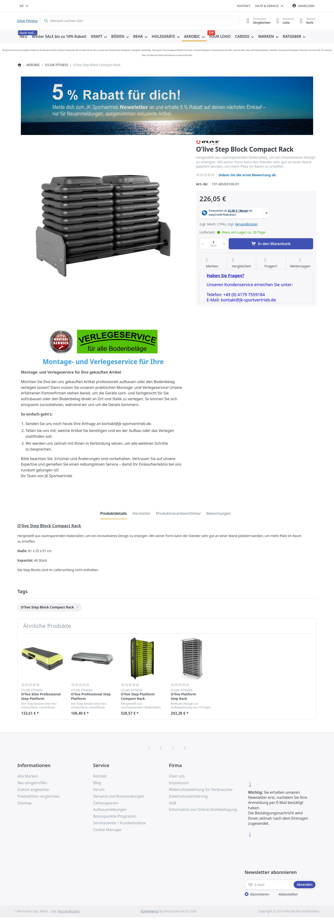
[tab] (113, 513)
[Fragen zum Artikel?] (270, 263)
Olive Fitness (27, 20)
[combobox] (24, 5)
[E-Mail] (269, 884)
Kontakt (243, 6)
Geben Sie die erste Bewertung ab (247, 175)
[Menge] (213, 243)
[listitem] (103, 225)
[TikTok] (173, 747)
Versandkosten (246, 224)
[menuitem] (23, 36)
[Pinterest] (185, 747)
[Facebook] (149, 747)
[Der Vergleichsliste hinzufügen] (241, 263)
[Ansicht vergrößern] (103, 225)
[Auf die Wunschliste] (212, 263)
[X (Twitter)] (161, 747)
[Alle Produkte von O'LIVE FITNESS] (208, 142)
